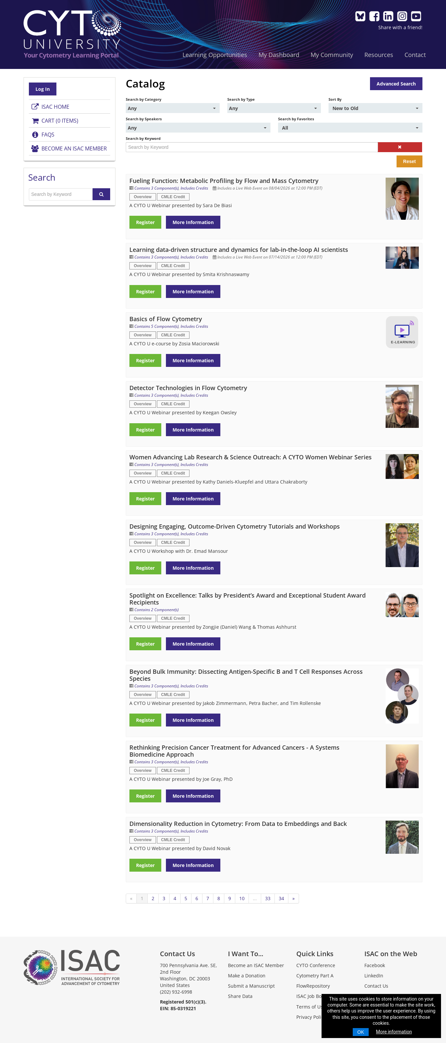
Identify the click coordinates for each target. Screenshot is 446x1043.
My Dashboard (278, 55)
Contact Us (376, 986)
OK (360, 1032)
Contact (414, 55)
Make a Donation (246, 975)
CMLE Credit (173, 197)
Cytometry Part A (314, 975)
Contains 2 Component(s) (157, 609)
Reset (409, 161)
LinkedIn (373, 975)
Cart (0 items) (54, 120)
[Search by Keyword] (252, 147)
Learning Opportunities (214, 55)
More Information (193, 222)
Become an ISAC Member (69, 148)
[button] (399, 147)
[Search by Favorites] (350, 128)
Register (145, 222)
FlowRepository (313, 986)
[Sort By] (375, 108)
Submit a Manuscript (251, 986)
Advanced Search (395, 84)
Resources (378, 55)
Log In (43, 89)
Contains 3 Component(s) (157, 188)
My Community (331, 55)
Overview (143, 197)
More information (394, 1031)
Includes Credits (194, 188)
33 (268, 898)
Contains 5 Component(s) (157, 326)
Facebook (374, 965)
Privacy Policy (311, 1017)
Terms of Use (310, 1007)
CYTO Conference (315, 965)
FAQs (42, 134)
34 (281, 898)
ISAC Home (50, 106)
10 (242, 898)
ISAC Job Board (312, 996)
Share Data (240, 996)
